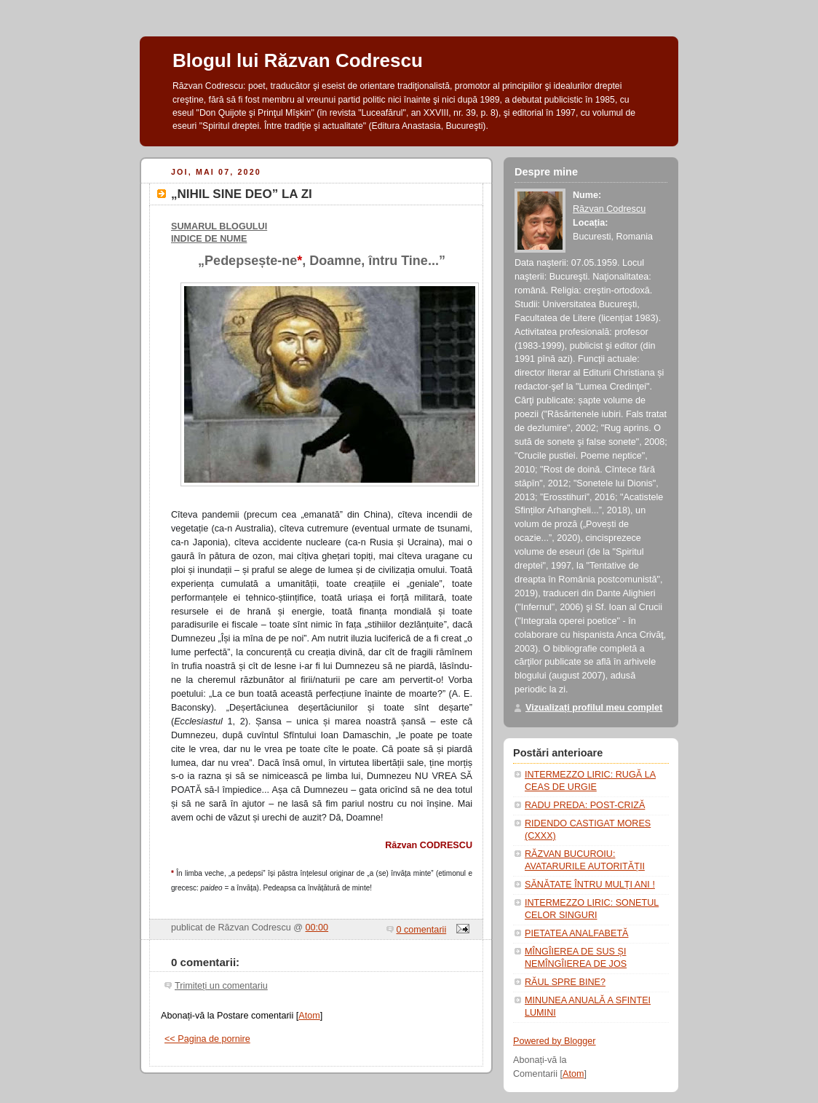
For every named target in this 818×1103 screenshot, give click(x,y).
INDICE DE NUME (209, 239)
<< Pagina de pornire (207, 1039)
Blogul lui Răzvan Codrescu (297, 60)
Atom (308, 1016)
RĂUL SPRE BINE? (565, 982)
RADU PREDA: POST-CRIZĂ (585, 805)
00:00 (317, 927)
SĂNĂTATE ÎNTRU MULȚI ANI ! (590, 884)
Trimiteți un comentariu (221, 986)
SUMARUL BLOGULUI (219, 226)
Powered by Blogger (554, 1041)
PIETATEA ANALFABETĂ (577, 933)
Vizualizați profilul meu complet (593, 708)
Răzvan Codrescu (609, 209)
